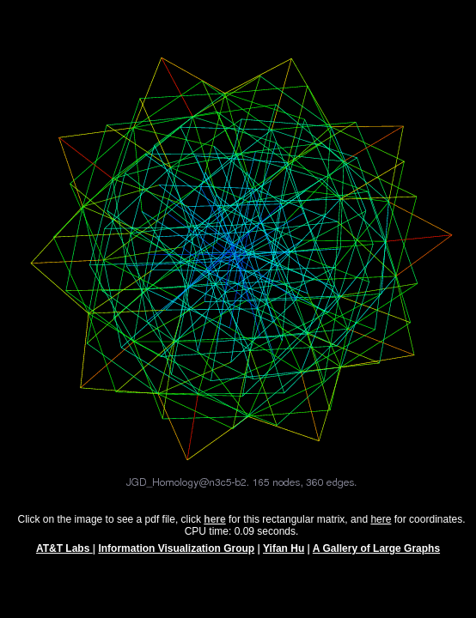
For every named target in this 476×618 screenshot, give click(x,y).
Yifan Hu (283, 556)
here (380, 527)
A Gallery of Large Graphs (376, 556)
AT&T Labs (64, 556)
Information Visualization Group (176, 556)
